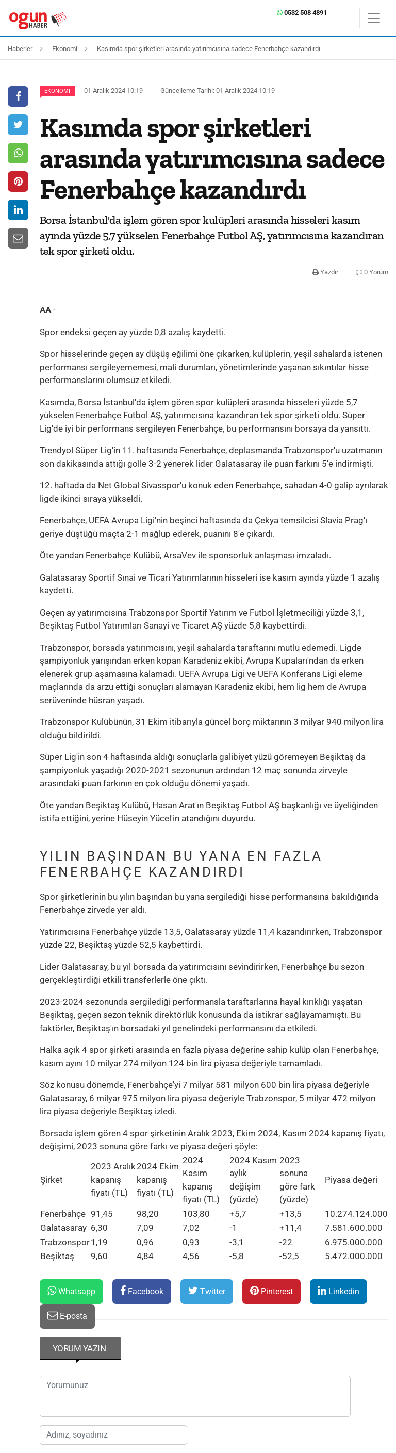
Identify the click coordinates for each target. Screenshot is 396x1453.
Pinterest (271, 1290)
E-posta (67, 1315)
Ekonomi (57, 91)
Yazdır (325, 272)
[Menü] (373, 18)
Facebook (141, 1290)
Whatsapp (71, 1290)
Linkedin (338, 1290)
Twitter (206, 1290)
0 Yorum (372, 272)
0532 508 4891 (302, 12)
